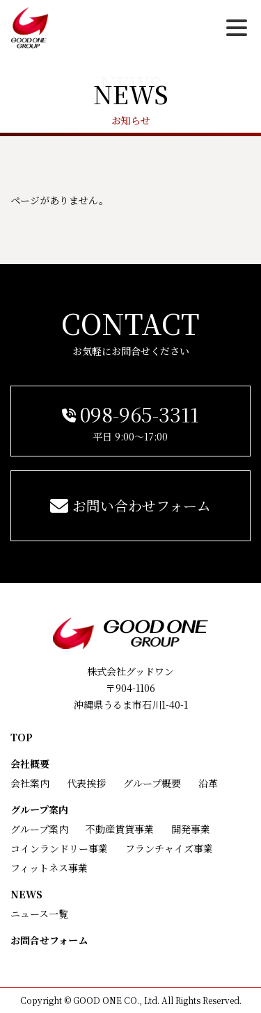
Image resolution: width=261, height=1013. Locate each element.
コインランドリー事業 (59, 848)
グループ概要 (152, 783)
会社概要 (29, 764)
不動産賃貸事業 (120, 829)
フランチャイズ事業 (169, 848)
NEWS (26, 894)
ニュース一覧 (39, 914)
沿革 (208, 783)
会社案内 (29, 783)
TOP (21, 737)
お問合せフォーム (49, 940)
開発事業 (190, 829)
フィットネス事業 (49, 868)
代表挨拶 (86, 783)
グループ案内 (39, 809)
